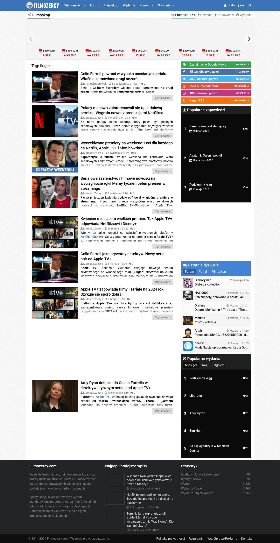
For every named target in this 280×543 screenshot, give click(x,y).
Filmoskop (111, 5)
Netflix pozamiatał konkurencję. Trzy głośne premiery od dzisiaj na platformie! (150, 499)
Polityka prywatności (170, 538)
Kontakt (246, 538)
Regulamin (196, 538)
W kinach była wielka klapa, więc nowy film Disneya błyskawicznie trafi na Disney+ (149, 480)
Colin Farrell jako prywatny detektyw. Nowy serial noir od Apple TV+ (122, 253)
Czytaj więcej (163, 97)
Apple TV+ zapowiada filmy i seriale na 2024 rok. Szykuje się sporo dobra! (122, 289)
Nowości (205, 15)
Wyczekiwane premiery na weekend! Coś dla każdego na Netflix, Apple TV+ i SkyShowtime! (126, 143)
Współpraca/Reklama (222, 538)
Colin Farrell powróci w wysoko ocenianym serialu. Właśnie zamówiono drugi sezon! (123, 76)
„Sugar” (150, 92)
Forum (94, 5)
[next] (249, 39)
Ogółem (219, 365)
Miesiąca (191, 365)
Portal (203, 271)
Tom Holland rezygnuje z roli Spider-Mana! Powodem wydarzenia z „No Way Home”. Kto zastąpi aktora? (150, 519)
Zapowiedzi (224, 15)
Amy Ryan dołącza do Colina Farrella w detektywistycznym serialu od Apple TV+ (115, 382)
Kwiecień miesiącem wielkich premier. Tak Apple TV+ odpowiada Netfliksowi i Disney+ (126, 218)
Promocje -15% (184, 15)
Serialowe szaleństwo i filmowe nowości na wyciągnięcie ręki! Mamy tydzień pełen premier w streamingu (122, 180)
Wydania (129, 5)
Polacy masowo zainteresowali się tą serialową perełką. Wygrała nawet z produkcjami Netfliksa (121, 107)
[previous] (31, 39)
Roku (205, 365)
